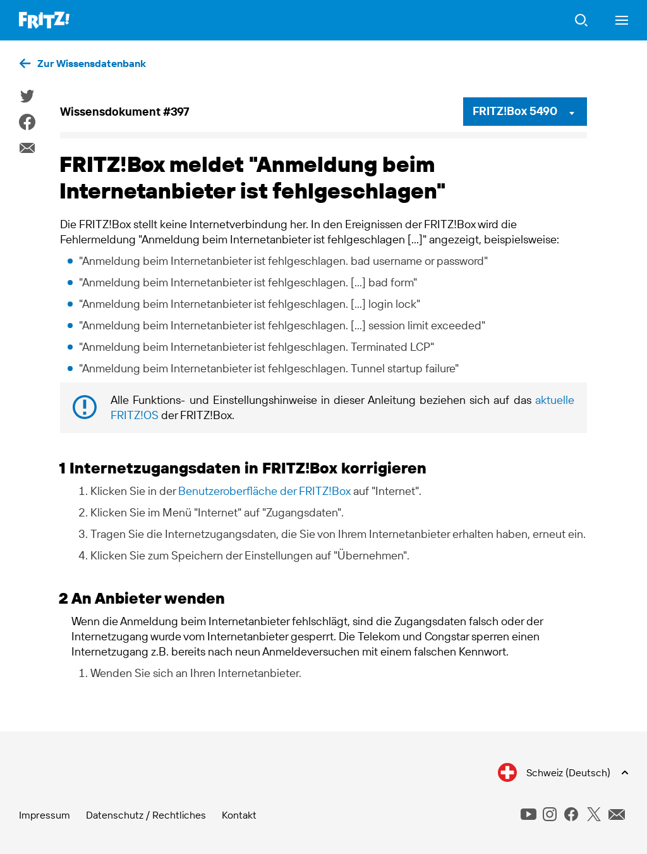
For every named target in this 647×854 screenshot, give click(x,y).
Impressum (44, 814)
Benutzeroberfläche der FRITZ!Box (264, 491)
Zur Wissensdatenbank (91, 63)
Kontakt (239, 814)
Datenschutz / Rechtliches (146, 814)
